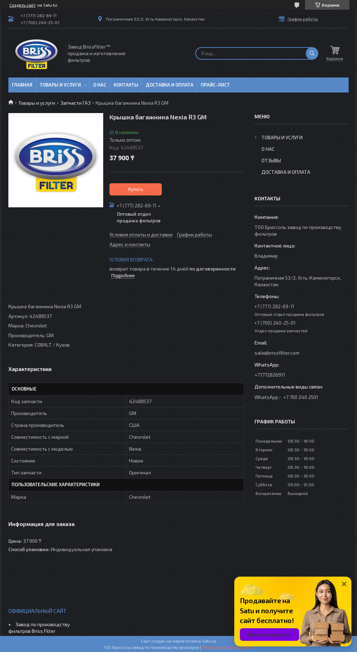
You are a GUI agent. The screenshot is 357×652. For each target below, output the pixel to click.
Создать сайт (22, 4)
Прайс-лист (215, 85)
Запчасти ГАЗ (75, 103)
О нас (99, 85)
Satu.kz (209, 640)
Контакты (126, 85)
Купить (135, 189)
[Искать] (312, 53)
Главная (22, 85)
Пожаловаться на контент (228, 647)
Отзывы (271, 160)
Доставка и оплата (169, 85)
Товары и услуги (60, 85)
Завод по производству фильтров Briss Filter (39, 627)
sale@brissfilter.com (277, 353)
